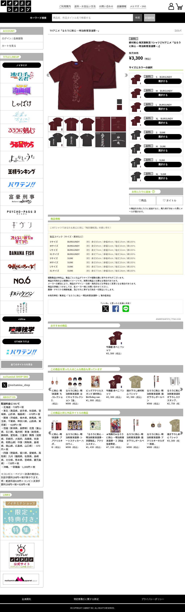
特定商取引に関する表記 (86, 598)
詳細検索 (149, 17)
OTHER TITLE (21, 341)
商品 (142, 200)
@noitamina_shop (16, 385)
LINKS (6, 494)
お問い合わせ (106, 6)
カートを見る (9, 45)
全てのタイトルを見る (22, 364)
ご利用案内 (65, 6)
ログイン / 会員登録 (12, 38)
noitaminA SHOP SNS (15, 376)
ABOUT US (9, 397)
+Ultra (21, 319)
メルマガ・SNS (138, 6)
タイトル (169, 200)
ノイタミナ (21, 65)
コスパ (177, 30)
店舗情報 (121, 6)
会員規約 (26, 598)
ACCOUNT (9, 31)
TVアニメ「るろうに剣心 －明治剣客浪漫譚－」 (75, 30)
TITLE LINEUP (11, 57)
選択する (163, 81)
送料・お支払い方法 (85, 6)
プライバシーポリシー (152, 598)
